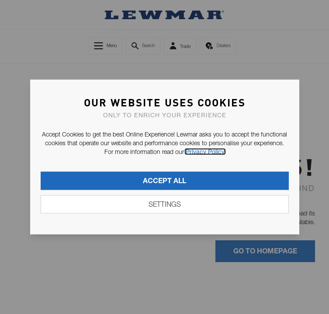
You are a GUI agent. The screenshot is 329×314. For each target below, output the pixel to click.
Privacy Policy (205, 152)
